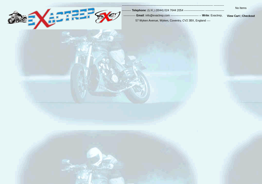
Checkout (248, 15)
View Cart (233, 15)
